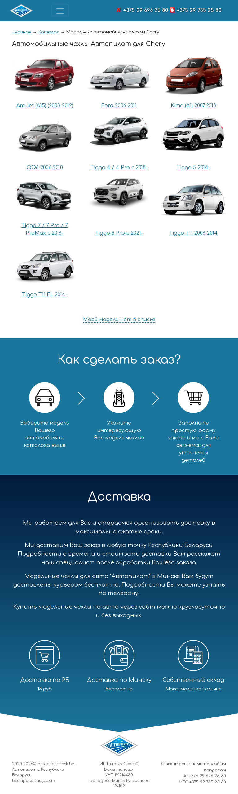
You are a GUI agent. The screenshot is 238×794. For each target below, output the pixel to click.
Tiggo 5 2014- (193, 167)
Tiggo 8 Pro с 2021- (119, 233)
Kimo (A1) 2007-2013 (193, 105)
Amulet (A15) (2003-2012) (44, 105)
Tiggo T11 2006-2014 (193, 233)
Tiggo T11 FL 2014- (44, 295)
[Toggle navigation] (60, 11)
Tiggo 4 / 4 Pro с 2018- (119, 167)
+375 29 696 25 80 (145, 10)
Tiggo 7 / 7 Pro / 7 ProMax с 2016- (44, 229)
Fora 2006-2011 (119, 105)
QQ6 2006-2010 (45, 167)
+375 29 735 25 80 (198, 10)
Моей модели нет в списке (119, 319)
